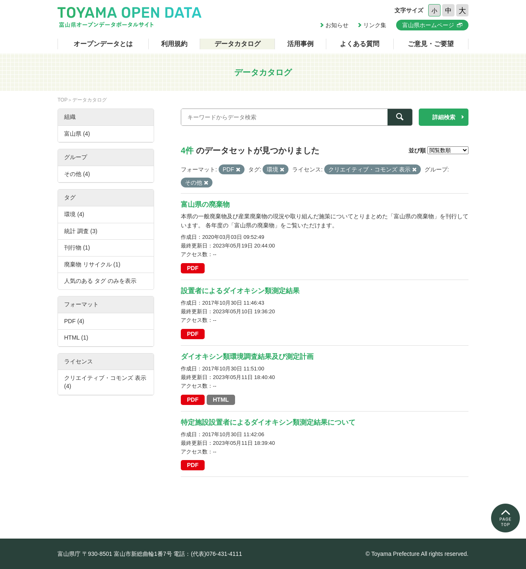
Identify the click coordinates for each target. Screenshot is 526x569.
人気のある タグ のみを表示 (100, 281)
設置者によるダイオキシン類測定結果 (240, 291)
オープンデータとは (103, 43)
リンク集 (374, 25)
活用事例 (300, 43)
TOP (62, 99)
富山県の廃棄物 (205, 204)
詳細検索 (443, 117)
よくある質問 (359, 43)
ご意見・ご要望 (431, 43)
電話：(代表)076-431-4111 (207, 553)
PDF (192, 268)
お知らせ (336, 25)
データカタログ (238, 43)
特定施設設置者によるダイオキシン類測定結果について (268, 422)
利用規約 (174, 43)
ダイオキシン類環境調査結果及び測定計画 (247, 357)
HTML (221, 399)
